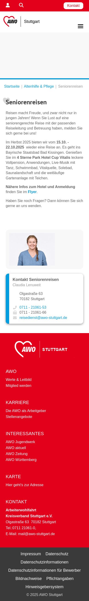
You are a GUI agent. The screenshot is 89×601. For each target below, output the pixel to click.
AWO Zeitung (16, 454)
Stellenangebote (19, 417)
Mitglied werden (18, 386)
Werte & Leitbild (19, 380)
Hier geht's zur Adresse (24, 485)
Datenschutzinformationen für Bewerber (44, 570)
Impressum (31, 554)
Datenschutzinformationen (44, 562)
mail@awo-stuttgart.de (36, 534)
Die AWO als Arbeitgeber (26, 411)
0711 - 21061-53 (32, 307)
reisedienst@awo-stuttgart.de (43, 318)
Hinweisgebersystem (44, 587)
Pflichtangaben (59, 578)
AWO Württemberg (21, 460)
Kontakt (73, 6)
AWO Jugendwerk (20, 442)
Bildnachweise (28, 578)
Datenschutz (57, 554)
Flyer (32, 192)
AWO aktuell (16, 448)
